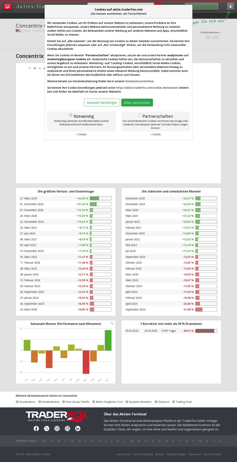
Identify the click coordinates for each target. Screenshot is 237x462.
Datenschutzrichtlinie (139, 81)
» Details (81, 134)
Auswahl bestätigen (102, 102)
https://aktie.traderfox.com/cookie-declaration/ (147, 87)
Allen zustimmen (137, 102)
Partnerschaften (158, 116)
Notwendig (84, 116)
